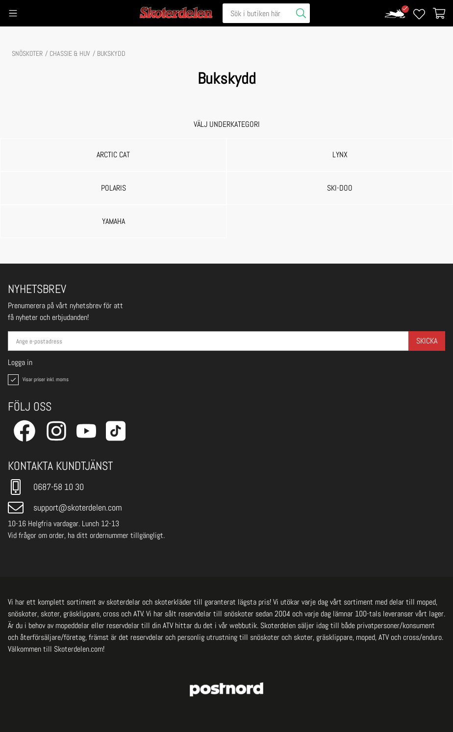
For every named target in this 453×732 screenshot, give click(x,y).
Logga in (20, 362)
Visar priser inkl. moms (37, 379)
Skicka (426, 341)
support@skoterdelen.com (65, 507)
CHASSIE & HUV (70, 53)
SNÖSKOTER (27, 53)
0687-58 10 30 (46, 487)
